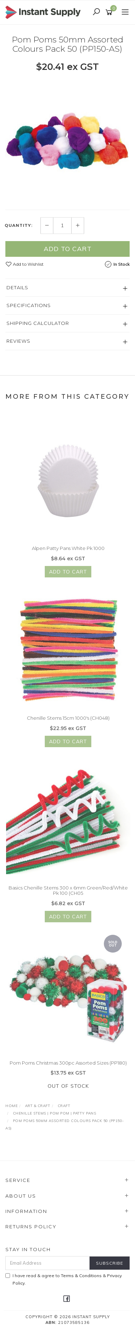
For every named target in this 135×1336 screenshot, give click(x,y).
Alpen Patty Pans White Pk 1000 (68, 551)
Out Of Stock (68, 1089)
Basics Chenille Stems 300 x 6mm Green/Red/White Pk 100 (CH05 (68, 893)
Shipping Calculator (37, 323)
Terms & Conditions (81, 1275)
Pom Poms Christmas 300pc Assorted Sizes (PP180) (68, 1066)
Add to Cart (68, 249)
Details (17, 287)
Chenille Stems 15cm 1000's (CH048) (68, 721)
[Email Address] (47, 1263)
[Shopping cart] (110, 12)
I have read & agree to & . (63, 1279)
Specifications (28, 305)
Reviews (18, 341)
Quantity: (19, 226)
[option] (67, 141)
